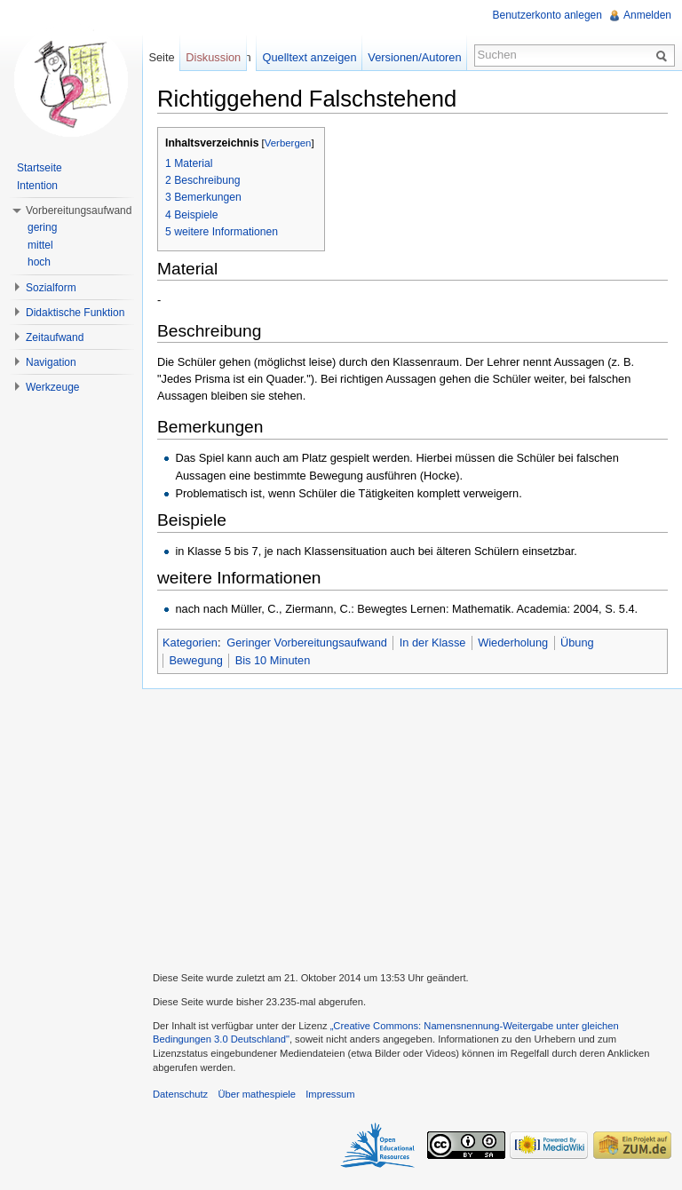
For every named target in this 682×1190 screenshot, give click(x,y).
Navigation (51, 362)
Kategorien (190, 642)
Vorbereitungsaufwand (78, 210)
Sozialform (51, 288)
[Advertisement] (412, 827)
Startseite (39, 168)
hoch (39, 262)
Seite (161, 57)
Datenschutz (180, 1094)
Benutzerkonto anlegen (547, 15)
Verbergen (288, 143)
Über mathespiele (257, 1094)
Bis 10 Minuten (273, 660)
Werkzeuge (52, 387)
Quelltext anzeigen (310, 57)
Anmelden (647, 15)
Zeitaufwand (54, 337)
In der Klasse (433, 642)
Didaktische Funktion (75, 312)
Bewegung (195, 660)
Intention (37, 185)
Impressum (329, 1094)
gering (42, 227)
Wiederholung (513, 642)
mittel (40, 245)
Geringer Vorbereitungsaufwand (306, 642)
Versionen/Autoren (414, 57)
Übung (577, 642)
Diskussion (213, 57)
